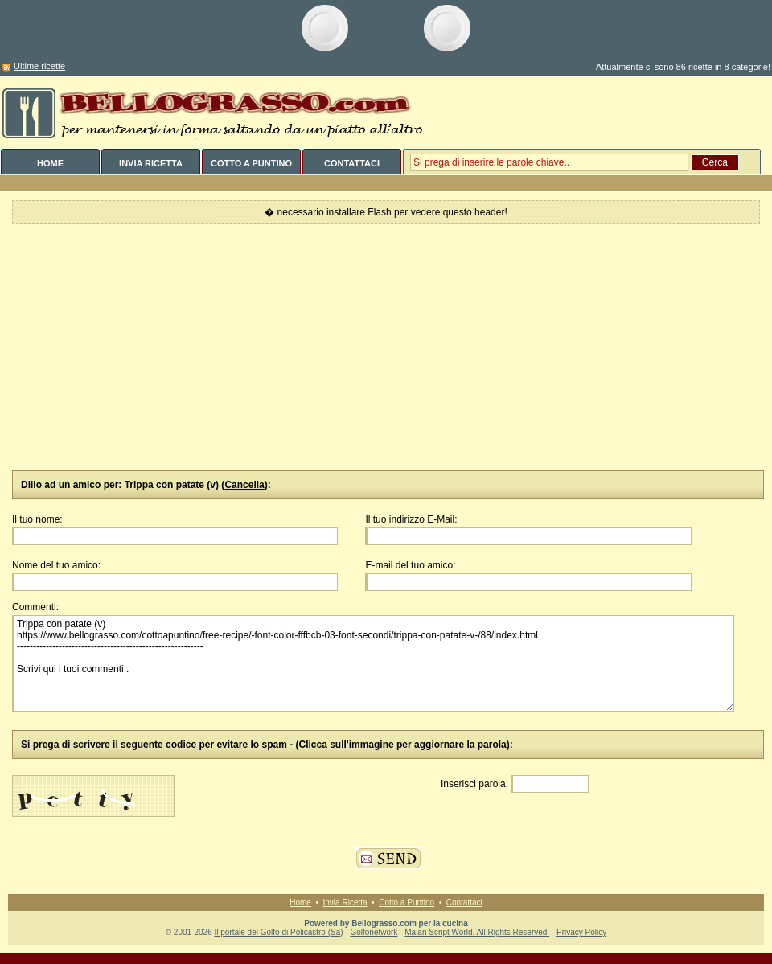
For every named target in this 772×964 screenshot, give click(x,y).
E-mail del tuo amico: (410, 565)
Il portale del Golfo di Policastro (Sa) (278, 932)
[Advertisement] (386, 347)
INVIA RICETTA (151, 163)
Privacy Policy (581, 932)
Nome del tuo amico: (56, 565)
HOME (50, 163)
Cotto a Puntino (406, 902)
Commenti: (35, 607)
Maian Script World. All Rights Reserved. (476, 932)
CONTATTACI (352, 163)
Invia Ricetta (345, 902)
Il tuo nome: (37, 519)
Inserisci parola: (474, 784)
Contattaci (464, 902)
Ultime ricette (39, 66)
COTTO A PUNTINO (251, 163)
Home (300, 902)
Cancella (244, 484)
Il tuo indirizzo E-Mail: (411, 519)
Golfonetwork (373, 932)
